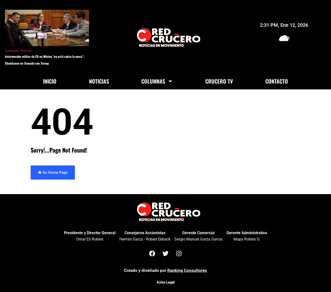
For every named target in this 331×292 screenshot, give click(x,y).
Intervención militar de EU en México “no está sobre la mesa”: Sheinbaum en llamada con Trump (44, 60)
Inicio (49, 81)
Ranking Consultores (187, 270)
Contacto (276, 81)
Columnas (157, 81)
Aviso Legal (166, 282)
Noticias (25, 50)
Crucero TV (219, 81)
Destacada (12, 50)
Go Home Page (53, 172)
